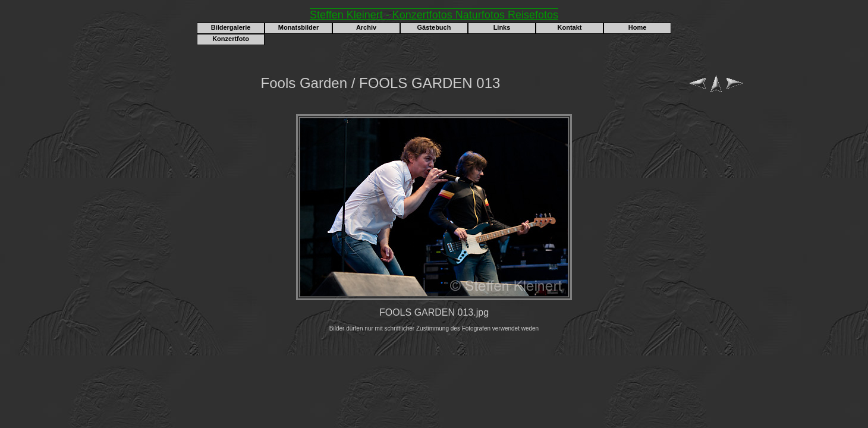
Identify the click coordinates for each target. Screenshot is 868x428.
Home (637, 27)
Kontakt (570, 27)
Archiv (366, 27)
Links (502, 27)
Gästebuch (434, 27)
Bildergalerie (231, 27)
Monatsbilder (298, 27)
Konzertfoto (230, 38)
